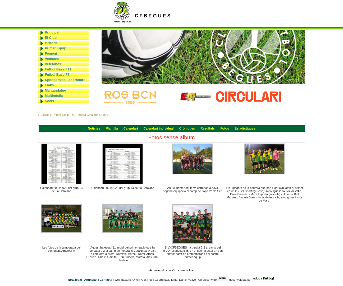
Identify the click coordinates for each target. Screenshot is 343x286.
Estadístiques (245, 128)
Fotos (224, 128)
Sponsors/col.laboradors (65, 80)
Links (49, 85)
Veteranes (53, 64)
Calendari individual (159, 128)
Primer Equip (55, 48)
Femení (51, 53)
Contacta (106, 279)
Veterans (52, 59)
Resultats (207, 128)
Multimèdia (54, 96)
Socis (49, 101)
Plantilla (112, 128)
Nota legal (75, 279)
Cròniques (187, 128)
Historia (51, 43)
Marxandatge (55, 90)
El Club (51, 38)
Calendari (131, 128)
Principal (52, 32)
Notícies (94, 128)
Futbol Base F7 (57, 75)
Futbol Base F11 (58, 69)
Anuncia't (90, 279)
